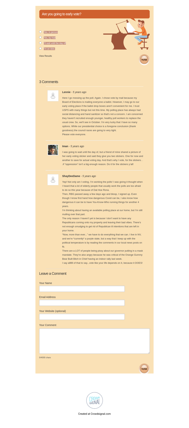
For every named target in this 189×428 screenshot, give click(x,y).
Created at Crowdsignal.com (94, 413)
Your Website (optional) (52, 311)
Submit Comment (144, 369)
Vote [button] (144, 59)
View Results (45, 56)
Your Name (45, 283)
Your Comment (47, 325)
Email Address (47, 297)
